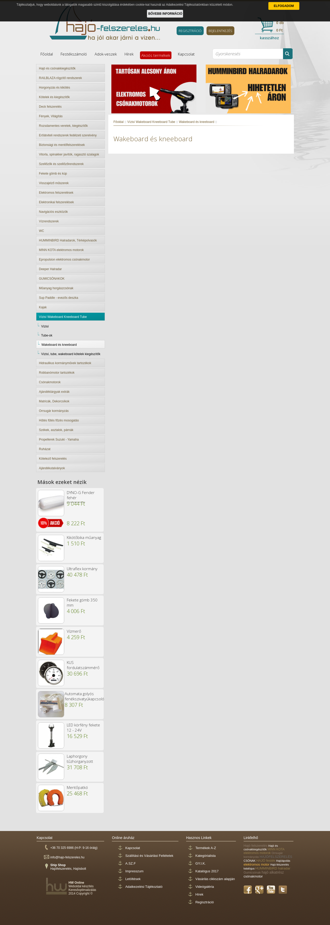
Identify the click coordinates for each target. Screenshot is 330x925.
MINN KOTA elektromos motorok (61, 250)
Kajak (43, 307)
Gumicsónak (253, 872)
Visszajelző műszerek (54, 183)
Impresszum (134, 871)
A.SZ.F (130, 863)
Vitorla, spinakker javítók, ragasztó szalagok (69, 154)
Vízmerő (74, 631)
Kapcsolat (186, 54)
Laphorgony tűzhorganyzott (80, 759)
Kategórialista (205, 856)
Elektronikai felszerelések (56, 202)
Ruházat (45, 449)
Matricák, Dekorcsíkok (54, 401)
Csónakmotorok (50, 382)
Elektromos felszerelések (56, 192)
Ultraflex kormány (82, 568)
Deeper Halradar (50, 269)
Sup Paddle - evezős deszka (58, 298)
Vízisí (45, 326)
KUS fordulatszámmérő (83, 665)
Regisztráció (204, 902)
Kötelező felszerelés (53, 458)
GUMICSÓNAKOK (51, 278)
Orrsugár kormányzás (54, 411)
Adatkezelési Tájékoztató (143, 887)
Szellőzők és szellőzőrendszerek (61, 164)
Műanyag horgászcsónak (56, 288)
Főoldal (46, 54)
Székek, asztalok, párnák (56, 430)
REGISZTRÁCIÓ (190, 30)
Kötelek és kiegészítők (54, 97)
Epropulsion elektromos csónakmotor (64, 259)
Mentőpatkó (77, 787)
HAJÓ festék (266, 861)
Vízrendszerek (49, 221)
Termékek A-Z (205, 848)
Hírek (129, 54)
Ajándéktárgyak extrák (54, 392)
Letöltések (133, 879)
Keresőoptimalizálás (82, 890)
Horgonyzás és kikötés (54, 87)
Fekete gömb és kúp (53, 173)
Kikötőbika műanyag (84, 537)
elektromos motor (257, 864)
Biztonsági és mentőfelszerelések (62, 145)
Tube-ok (46, 335)
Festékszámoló (74, 54)
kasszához (269, 37)
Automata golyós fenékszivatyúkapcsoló (84, 696)
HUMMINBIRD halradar (272, 868)
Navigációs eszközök (53, 212)
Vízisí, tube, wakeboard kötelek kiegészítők (70, 354)
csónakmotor (253, 876)
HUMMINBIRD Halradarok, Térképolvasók (68, 240)
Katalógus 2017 (207, 871)
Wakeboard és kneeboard (59, 345)
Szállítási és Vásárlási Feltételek (149, 856)
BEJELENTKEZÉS (220, 30)
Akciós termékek (155, 55)
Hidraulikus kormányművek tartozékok (65, 363)
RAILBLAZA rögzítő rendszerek (60, 78)
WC (41, 231)
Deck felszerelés (50, 106)
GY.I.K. (200, 863)
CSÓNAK (250, 860)
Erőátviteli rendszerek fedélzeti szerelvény (68, 135)
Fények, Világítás (51, 116)
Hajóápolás (283, 860)
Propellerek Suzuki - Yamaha (59, 439)
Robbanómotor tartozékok (57, 372)
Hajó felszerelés (256, 846)
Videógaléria (204, 887)
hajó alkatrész (273, 872)
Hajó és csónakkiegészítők (57, 68)
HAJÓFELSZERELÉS (276, 857)
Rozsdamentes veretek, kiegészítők (63, 126)
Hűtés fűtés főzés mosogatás (59, 420)
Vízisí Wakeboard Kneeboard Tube (63, 317)
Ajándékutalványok (52, 468)
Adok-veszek (106, 54)
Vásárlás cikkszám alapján (215, 879)
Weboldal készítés (81, 886)
